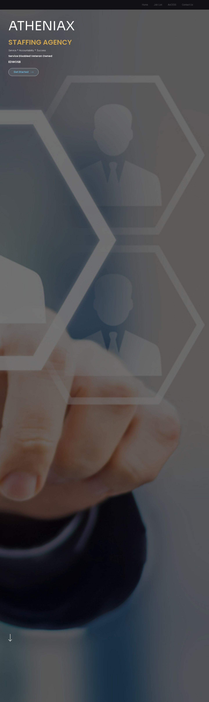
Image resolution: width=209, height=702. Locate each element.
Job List (158, 5)
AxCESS (172, 5)
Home (145, 5)
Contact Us (187, 5)
